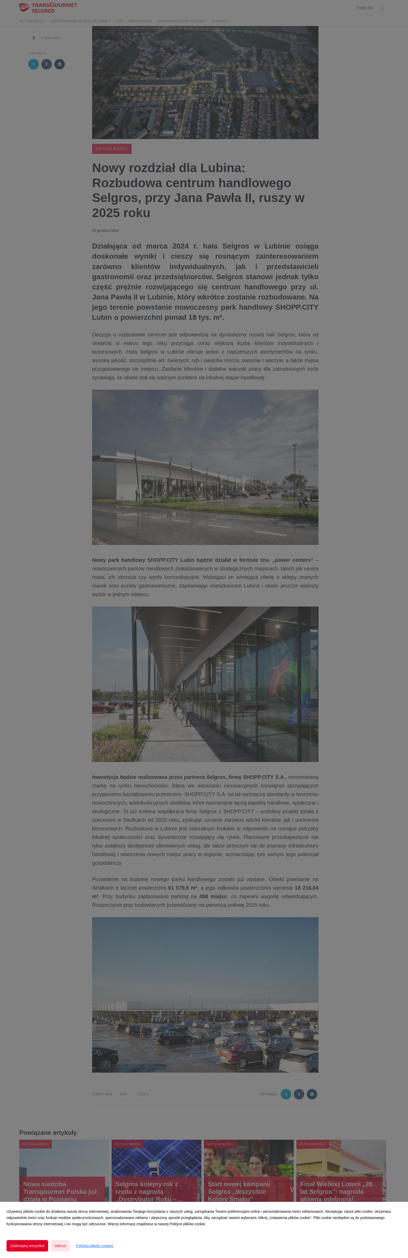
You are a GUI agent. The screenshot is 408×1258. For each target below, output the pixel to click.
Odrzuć (60, 1246)
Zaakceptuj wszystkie (27, 1246)
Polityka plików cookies (94, 1246)
